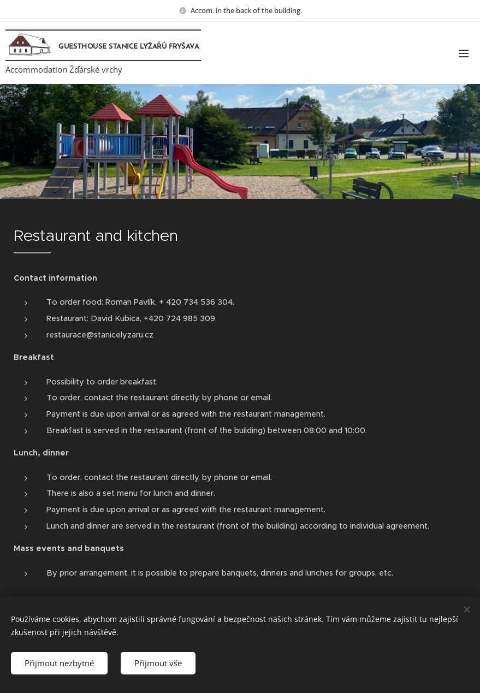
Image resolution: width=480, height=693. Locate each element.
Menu (464, 53)
